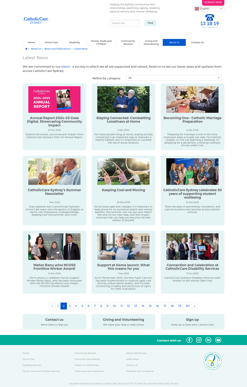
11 (121, 306)
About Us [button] (174, 42)
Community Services (85, 353)
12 (128, 306)
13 (135, 306)
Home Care (29, 359)
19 (179, 306)
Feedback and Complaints (140, 371)
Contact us (131, 365)
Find (150, 23)
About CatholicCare (136, 353)
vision (66, 66)
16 (157, 306)
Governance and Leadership (89, 371)
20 (187, 306)
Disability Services (32, 365)
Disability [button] (74, 42)
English (202, 9)
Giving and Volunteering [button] (151, 42)
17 (164, 306)
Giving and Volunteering (87, 359)
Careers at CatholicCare (86, 365)
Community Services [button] (128, 42)
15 (150, 306)
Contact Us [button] (197, 42)
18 (172, 306)
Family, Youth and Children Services (41, 371)
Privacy (174, 383)
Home (31, 42)
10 (114, 306)
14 (143, 306)
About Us (36, 48)
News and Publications (57, 48)
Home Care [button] (51, 42)
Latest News (132, 359)
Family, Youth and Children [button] (101, 42)
